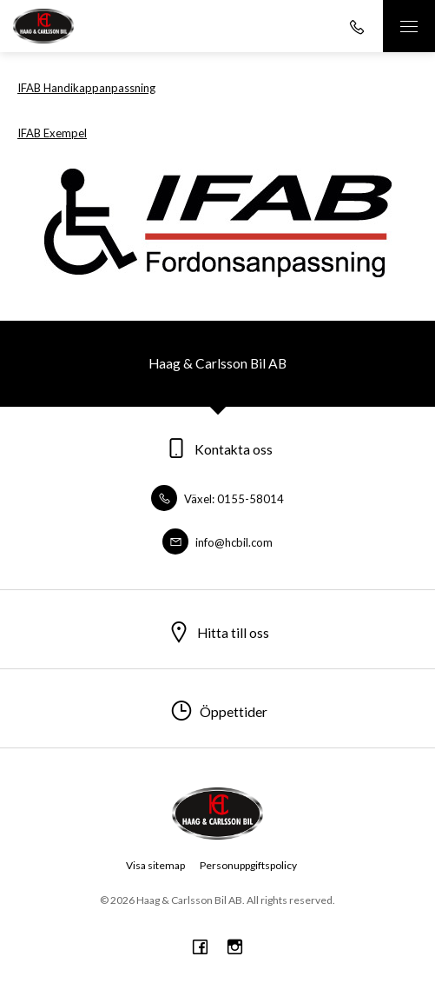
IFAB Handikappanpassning (86, 88)
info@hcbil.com (217, 542)
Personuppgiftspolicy (248, 865)
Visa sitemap (155, 865)
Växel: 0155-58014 (217, 499)
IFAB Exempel (52, 133)
